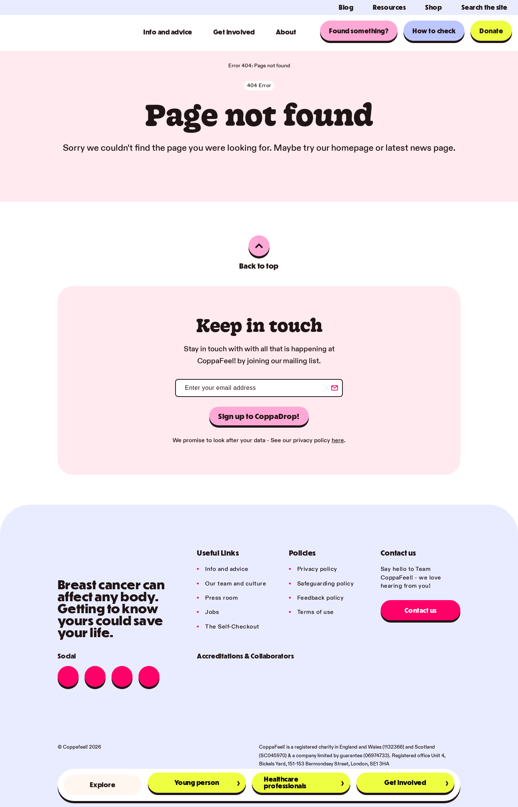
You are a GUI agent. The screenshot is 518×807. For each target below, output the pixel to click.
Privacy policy (317, 569)
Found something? (358, 31)
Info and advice (167, 32)
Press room (221, 598)
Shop (433, 7)
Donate (491, 31)
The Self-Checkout (232, 627)
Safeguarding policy (325, 584)
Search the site (484, 7)
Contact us (421, 610)
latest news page (419, 148)
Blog (346, 7)
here (338, 440)
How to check (433, 31)
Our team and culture (235, 584)
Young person (196, 782)
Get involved (234, 32)
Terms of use (315, 612)
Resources (389, 7)
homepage (352, 148)
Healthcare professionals (285, 782)
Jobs (212, 612)
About (286, 32)
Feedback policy (320, 598)
